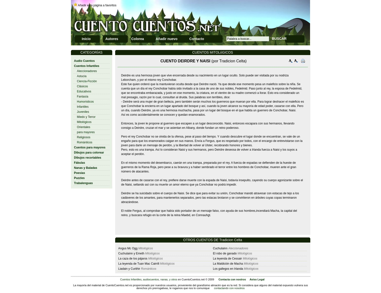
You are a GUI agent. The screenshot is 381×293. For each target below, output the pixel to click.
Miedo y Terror (86, 117)
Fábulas (79, 162)
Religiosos (83, 137)
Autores (111, 39)
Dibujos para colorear (89, 152)
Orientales (83, 127)
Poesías (79, 173)
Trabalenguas (83, 183)
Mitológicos (84, 122)
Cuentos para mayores (89, 147)
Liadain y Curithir (129, 268)
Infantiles (83, 106)
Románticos (84, 142)
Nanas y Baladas (85, 168)
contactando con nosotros (229, 288)
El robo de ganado (225, 253)
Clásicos (82, 86)
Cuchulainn (220, 248)
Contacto (196, 39)
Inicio (86, 39)
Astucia (82, 76)
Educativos (84, 91)
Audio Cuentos (84, 61)
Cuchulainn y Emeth (131, 253)
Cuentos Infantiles (86, 66)
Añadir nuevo (166, 39)
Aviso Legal (257, 279)
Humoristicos (85, 101)
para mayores (86, 132)
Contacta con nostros (232, 279)
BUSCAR (279, 39)
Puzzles (79, 178)
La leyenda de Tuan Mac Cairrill (138, 263)
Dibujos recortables (87, 157)
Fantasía (82, 96)
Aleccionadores (87, 71)
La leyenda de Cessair (227, 258)
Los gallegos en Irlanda (228, 268)
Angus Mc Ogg (128, 248)
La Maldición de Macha (228, 263)
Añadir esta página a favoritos (97, 5)
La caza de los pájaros (132, 258)
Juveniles (83, 112)
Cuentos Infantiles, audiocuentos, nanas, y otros (148, 279)
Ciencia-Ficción (87, 81)
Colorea (137, 39)
